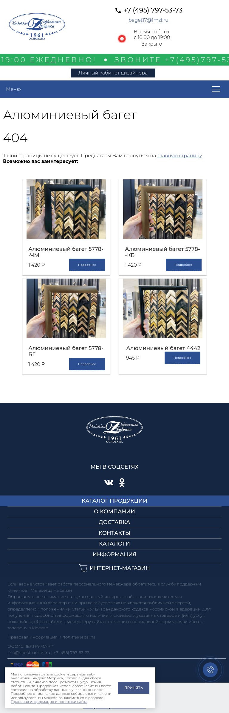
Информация (114, 554)
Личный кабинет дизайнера (113, 73)
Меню (13, 89)
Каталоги (114, 543)
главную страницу (179, 156)
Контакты (114, 533)
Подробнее (87, 265)
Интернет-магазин (119, 568)
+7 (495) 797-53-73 (153, 10)
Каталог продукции (114, 501)
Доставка (114, 522)
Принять (133, 688)
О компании (114, 511)
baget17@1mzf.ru (148, 20)
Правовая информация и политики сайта (49, 701)
